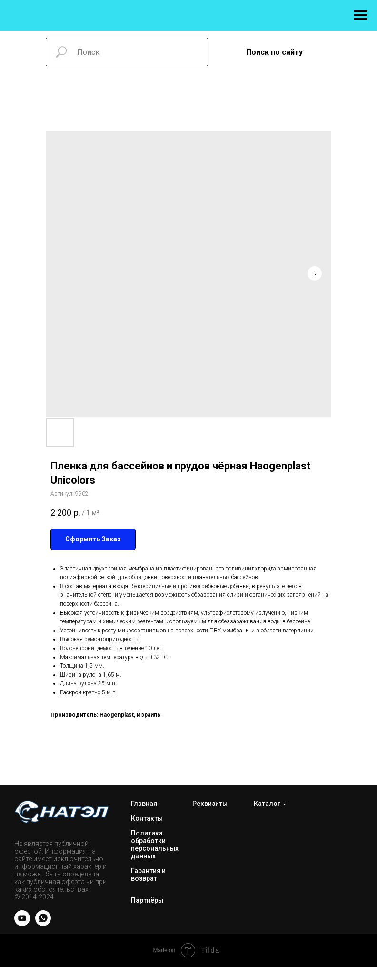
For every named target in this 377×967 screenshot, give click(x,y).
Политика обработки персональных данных (155, 844)
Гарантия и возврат (148, 874)
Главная (144, 803)
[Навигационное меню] (360, 15)
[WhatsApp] (43, 923)
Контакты (147, 818)
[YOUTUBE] (22, 923)
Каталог (267, 803)
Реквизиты (210, 803)
